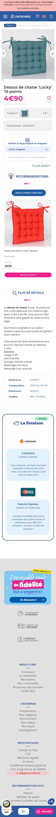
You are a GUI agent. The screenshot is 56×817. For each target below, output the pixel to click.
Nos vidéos (28, 722)
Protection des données (28, 687)
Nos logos (28, 726)
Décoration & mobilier (38, 25)
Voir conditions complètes (28, 8)
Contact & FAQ (28, 750)
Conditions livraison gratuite (28, 765)
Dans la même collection (29, 192)
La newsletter (28, 675)
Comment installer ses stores (28, 800)
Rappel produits (28, 773)
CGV (28, 754)
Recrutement (28, 718)
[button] (51, 801)
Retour (10, 25)
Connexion (28, 672)
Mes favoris (28, 679)
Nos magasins (28, 715)
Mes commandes (28, 683)
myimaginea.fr (28, 730)
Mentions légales (28, 758)
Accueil (22, 25)
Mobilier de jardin (28, 797)
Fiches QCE (28, 691)
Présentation (28, 711)
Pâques (28, 793)
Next (53, 50)
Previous (3, 50)
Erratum (28, 761)
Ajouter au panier (28, 275)
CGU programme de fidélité (28, 769)
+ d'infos (41, 418)
